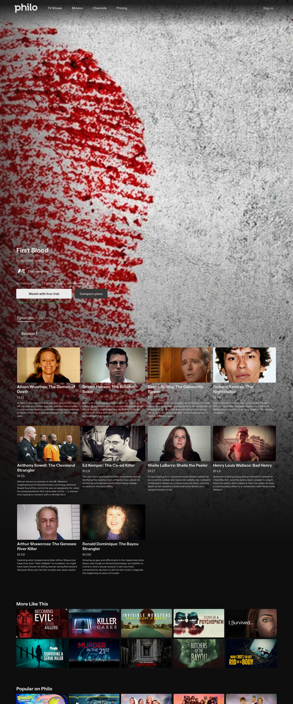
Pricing (122, 8)
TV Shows (55, 8)
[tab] (25, 318)
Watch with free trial (44, 294)
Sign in (268, 8)
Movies (77, 8)
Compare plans (91, 294)
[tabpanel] (146, 452)
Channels (99, 8)
